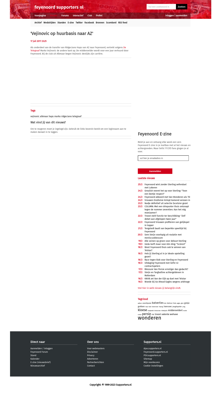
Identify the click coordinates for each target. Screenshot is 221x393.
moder (185, 310)
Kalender (34, 359)
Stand (33, 355)
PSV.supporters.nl (152, 355)
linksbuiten (157, 310)
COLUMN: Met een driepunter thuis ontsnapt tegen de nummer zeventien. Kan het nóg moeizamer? (167, 209)
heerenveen (155, 306)
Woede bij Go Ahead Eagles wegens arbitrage (167, 281)
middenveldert (175, 310)
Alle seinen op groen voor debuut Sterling (165, 241)
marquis (164, 311)
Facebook (89, 22)
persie (146, 314)
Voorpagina (40, 15)
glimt (182, 303)
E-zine (71, 22)
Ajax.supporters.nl (153, 348)
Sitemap (148, 359)
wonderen (149, 318)
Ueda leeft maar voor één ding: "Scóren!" (165, 244)
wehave (174, 314)
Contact (91, 365)
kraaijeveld (151, 310)
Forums (65, 15)
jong (183, 306)
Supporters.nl (152, 342)
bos (174, 303)
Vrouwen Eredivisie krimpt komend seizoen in (167, 200)
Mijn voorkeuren (152, 362)
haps (51, 116)
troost (158, 314)
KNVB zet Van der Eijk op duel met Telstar (165, 278)
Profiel (99, 15)
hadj (146, 306)
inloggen (169, 15)
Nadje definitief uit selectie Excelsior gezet (166, 203)
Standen (61, 22)
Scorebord (111, 22)
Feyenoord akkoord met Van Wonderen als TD (167, 197)
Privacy (90, 355)
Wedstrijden (49, 22)
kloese (142, 310)
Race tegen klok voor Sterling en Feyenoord (166, 259)
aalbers (140, 303)
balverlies (157, 302)
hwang (161, 306)
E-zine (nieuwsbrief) (40, 362)
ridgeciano (66, 116)
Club (89, 15)
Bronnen (100, 22)
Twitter (79, 22)
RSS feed (122, 22)
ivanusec (168, 306)
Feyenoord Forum (39, 352)
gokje (186, 303)
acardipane (147, 303)
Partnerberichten (95, 362)
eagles (178, 303)
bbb (165, 303)
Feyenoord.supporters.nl (156, 352)
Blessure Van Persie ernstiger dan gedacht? (166, 269)
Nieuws (53, 15)
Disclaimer (92, 352)
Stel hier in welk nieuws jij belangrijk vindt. (159, 288)
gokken (141, 306)
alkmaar (44, 116)
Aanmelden (36, 348)
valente (165, 314)
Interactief (78, 15)
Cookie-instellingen (153, 365)
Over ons (93, 342)
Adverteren (92, 359)
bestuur (170, 303)
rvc (153, 314)
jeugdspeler (177, 307)
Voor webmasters (96, 348)
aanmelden (181, 15)
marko (57, 116)
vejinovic (34, 116)
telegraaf (76, 116)
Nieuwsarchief (37, 365)
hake (149, 306)
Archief (38, 22)
